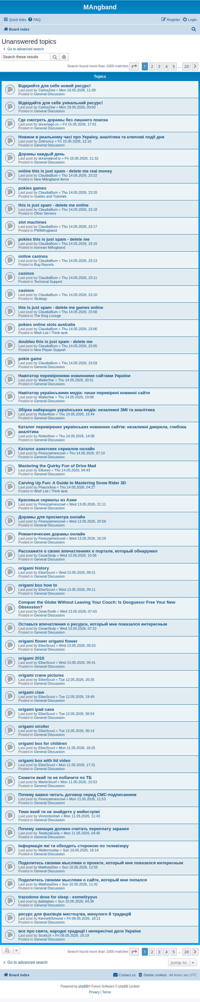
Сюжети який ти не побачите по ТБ (55, 777)
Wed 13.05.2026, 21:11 (87, 504)
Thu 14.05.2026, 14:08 (77, 436)
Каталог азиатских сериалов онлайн (56, 448)
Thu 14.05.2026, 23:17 (79, 226)
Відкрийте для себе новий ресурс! (54, 85)
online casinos (33, 256)
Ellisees (44, 470)
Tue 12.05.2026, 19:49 (76, 697)
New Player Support (50, 350)
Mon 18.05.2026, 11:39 (77, 90)
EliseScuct (46, 572)
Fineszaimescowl (51, 453)
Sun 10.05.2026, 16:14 (80, 850)
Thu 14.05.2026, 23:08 (79, 312)
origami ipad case (36, 709)
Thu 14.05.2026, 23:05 (79, 346)
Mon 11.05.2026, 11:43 (82, 816)
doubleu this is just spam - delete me (55, 341)
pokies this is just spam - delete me (53, 239)
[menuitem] (34, 19)
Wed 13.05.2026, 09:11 (77, 589)
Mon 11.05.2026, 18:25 (77, 748)
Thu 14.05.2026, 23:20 (79, 192)
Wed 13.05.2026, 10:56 (78, 555)
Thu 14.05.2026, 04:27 (77, 487)
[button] (134, 66)
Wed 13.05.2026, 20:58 (87, 521)
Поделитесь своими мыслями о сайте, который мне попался (82, 879)
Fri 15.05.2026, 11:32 (81, 158)
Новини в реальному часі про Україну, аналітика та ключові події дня (91, 137)
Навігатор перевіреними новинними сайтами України (74, 375)
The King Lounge (47, 316)
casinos (26, 273)
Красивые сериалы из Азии (47, 499)
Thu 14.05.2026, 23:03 (79, 363)
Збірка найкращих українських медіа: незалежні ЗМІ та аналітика (86, 409)
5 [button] (174, 66)
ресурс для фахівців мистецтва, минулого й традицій (74, 914)
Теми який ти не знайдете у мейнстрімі (59, 811)
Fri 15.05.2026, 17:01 (79, 124)
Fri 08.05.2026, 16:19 (72, 935)
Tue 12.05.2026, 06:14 (76, 731)
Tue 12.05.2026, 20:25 (76, 680)
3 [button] (159, 66)
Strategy (40, 299)
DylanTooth (47, 611)
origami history (33, 568)
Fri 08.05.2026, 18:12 (83, 918)
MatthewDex (48, 867)
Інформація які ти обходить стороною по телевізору (73, 845)
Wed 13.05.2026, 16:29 (87, 538)
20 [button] (186, 66)
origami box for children (42, 743)
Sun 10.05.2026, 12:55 (80, 867)
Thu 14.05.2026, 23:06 (79, 329)
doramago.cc (48, 124)
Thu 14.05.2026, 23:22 (79, 175)
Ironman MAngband (49, 247)
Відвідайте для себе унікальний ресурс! (60, 102)
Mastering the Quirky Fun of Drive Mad (57, 465)
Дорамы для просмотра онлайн (51, 517)
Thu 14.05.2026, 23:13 (79, 261)
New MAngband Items (51, 179)
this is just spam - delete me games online (60, 307)
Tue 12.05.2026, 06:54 (76, 714)
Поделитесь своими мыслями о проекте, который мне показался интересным (100, 862)
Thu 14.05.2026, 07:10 (87, 453)
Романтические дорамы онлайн (51, 534)
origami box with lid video (44, 760)
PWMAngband (45, 230)
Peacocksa (47, 487)
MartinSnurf (47, 782)
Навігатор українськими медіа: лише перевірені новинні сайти (84, 392)
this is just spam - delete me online (53, 205)
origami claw (31, 692)
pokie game (30, 358)
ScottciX (44, 935)
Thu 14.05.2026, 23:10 (79, 295)
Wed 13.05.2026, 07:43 (78, 611)
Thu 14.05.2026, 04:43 (72, 470)
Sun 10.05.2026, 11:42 (80, 884)
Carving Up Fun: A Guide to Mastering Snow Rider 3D (72, 482)
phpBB (83, 986)
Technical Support (48, 281)
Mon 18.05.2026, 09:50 (77, 107)
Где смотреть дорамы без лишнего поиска (63, 119)
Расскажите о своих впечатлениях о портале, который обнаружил (88, 551)
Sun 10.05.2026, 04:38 (76, 901)
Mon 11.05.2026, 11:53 (87, 799)
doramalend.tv (49, 158)
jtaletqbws (46, 901)
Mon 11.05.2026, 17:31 (77, 765)
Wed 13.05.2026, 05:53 (77, 645)
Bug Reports (44, 264)
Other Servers (45, 213)
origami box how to (37, 585)
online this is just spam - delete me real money (65, 171)
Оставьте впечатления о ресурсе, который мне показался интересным (92, 624)
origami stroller (33, 726)
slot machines (32, 222)
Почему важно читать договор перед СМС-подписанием (77, 794)
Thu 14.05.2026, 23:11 (79, 278)
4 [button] (166, 66)
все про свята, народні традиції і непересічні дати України (79, 931)
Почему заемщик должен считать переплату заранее (73, 828)
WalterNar (46, 380)
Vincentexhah (48, 816)
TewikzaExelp (49, 833)
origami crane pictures (41, 675)
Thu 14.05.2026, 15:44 (77, 414)
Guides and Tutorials (50, 196)
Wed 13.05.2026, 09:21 (77, 572)
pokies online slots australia (46, 324)
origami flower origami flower (47, 641)
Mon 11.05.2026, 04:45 (82, 833)
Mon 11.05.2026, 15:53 (78, 782)
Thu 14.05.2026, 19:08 (76, 397)
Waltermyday (48, 850)
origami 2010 (31, 658)
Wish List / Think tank (51, 333)
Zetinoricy (46, 141)
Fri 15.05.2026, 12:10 (74, 141)
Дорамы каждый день (41, 154)
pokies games (32, 188)
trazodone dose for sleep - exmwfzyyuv (57, 897)
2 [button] (152, 66)
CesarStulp (47, 555)
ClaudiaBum (48, 175)
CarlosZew (46, 90)
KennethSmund (50, 918)
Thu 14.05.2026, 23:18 (79, 209)
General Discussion (49, 94)
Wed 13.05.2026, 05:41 (77, 662)
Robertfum (46, 414)
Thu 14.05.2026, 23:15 (79, 244)
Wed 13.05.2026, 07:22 (78, 628)
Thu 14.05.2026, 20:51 (76, 380)
